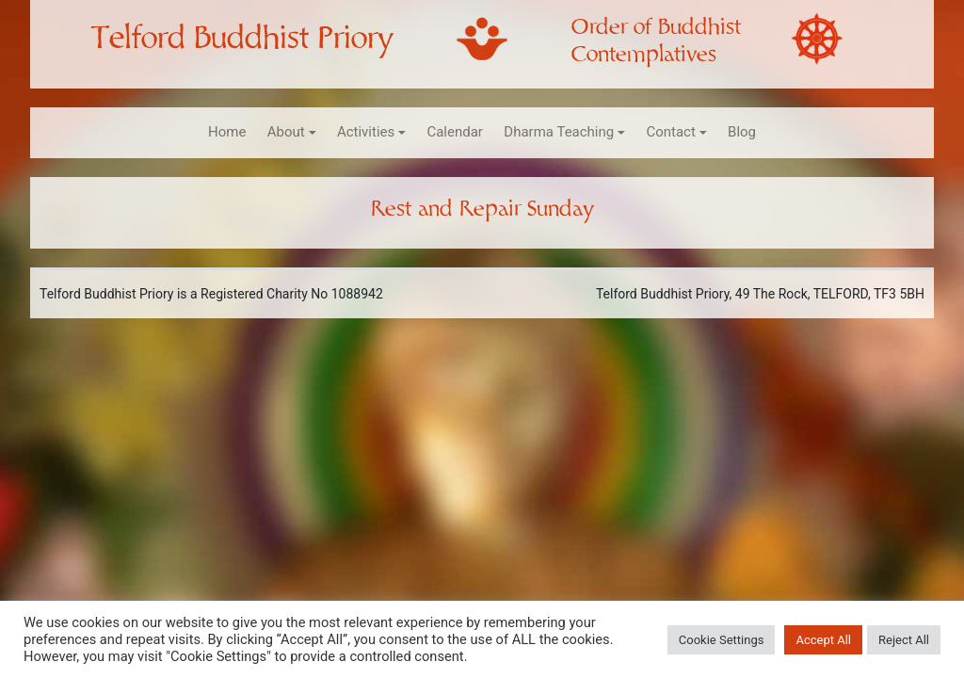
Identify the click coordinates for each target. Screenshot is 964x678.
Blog (742, 131)
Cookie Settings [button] (721, 640)
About (286, 131)
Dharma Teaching (559, 131)
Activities (365, 131)
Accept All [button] (823, 640)
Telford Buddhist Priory (242, 38)
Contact (670, 131)
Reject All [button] (903, 640)
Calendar (454, 131)
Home (227, 131)
